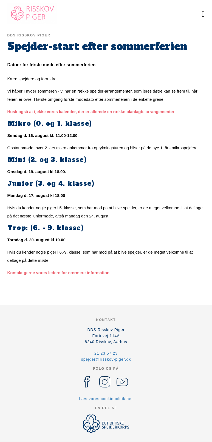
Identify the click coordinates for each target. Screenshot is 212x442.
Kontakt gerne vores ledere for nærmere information (58, 272)
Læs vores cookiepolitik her (106, 399)
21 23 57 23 (106, 353)
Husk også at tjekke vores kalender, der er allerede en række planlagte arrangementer (90, 111)
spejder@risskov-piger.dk (106, 359)
